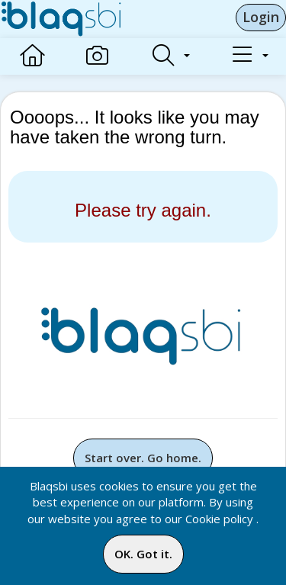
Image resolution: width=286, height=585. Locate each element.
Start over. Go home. (143, 457)
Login (261, 17)
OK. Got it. (143, 553)
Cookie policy (219, 518)
